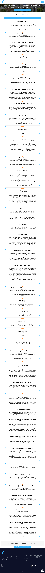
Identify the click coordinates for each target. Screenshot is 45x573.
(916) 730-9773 (37, 559)
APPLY (42, 1)
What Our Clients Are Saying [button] (9, 17)
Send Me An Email (38, 553)
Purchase (18, 1)
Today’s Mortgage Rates (28, 557)
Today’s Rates (27, 1)
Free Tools (36, 1)
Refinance (22, 1)
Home (16, 1)
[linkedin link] (39, 565)
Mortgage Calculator (27, 560)
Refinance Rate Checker (28, 555)
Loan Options (31, 1)
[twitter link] (36, 565)
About (39, 1)
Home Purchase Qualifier (28, 553)
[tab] (22, 18)
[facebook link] (32, 565)
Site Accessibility (26, 558)
